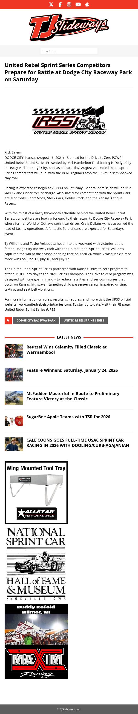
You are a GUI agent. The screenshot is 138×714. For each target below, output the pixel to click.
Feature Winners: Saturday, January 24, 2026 (72, 370)
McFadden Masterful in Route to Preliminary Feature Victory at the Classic (72, 396)
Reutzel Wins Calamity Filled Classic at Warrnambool (66, 349)
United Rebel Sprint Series (84, 320)
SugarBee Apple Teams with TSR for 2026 (68, 416)
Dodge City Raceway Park (36, 320)
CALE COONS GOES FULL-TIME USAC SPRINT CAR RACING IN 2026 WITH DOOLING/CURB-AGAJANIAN (77, 442)
